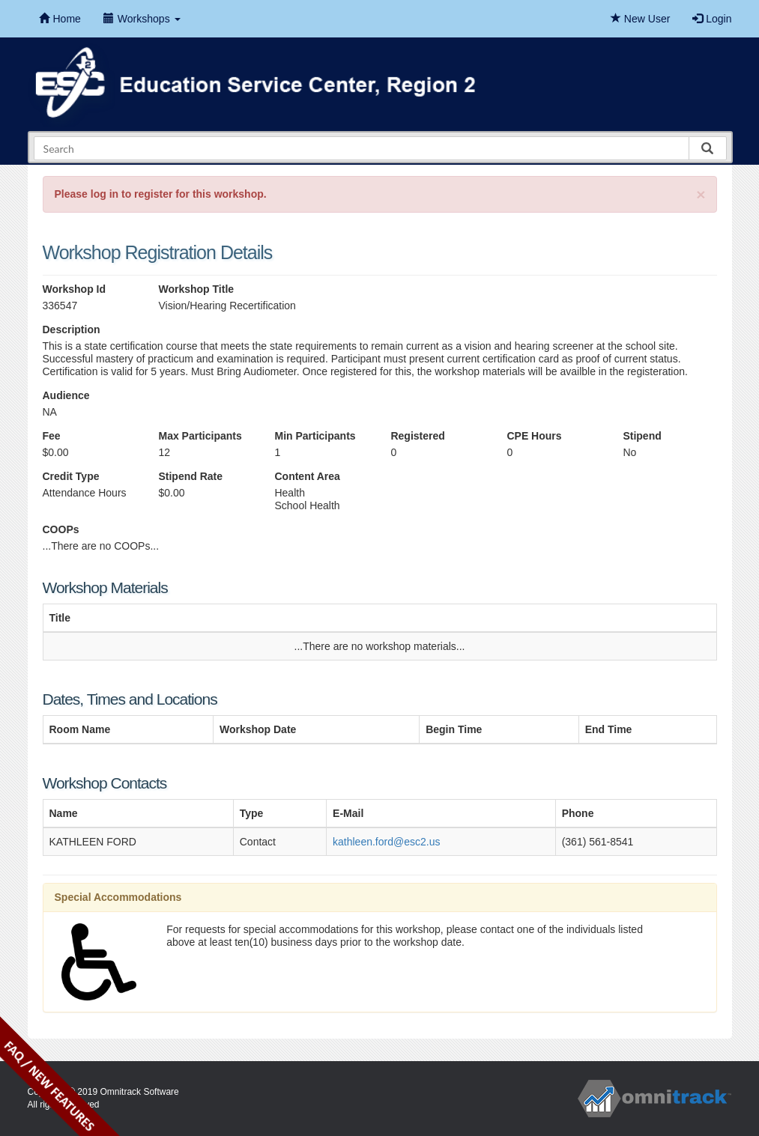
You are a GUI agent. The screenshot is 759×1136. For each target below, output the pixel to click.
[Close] (700, 194)
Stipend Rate (190, 476)
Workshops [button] (142, 19)
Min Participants (314, 436)
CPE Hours (533, 436)
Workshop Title (196, 289)
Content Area (306, 476)
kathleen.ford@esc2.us (386, 842)
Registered (417, 436)
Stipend (642, 436)
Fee (52, 436)
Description (71, 329)
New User (640, 19)
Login (711, 19)
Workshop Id (74, 289)
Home (60, 19)
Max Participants (199, 436)
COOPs (61, 529)
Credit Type (71, 476)
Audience (66, 395)
